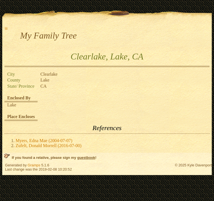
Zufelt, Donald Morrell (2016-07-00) (48, 145)
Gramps (34, 165)
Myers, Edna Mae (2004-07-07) (44, 140)
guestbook (86, 157)
